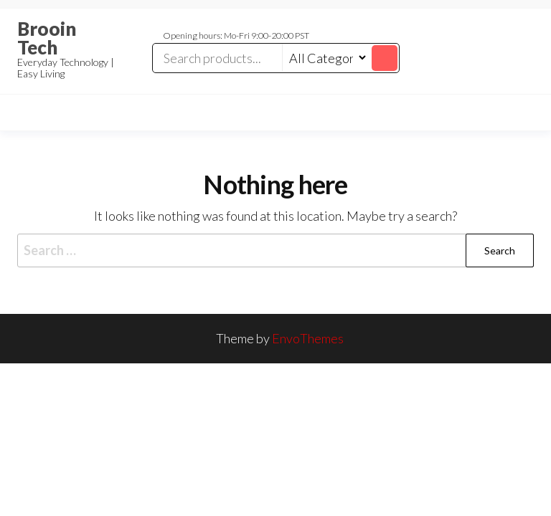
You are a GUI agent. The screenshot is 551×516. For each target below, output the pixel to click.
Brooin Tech (46, 38)
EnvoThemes (308, 338)
